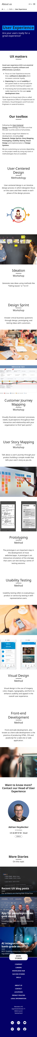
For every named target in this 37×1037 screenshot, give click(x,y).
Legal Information (18, 998)
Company (18, 964)
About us (18, 985)
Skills (11, 9)
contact (18, 989)
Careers (18, 967)
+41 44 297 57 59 (16, 833)
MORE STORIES (18, 957)
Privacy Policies (18, 995)
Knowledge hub (18, 971)
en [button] (30, 4)
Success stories (18, 974)
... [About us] (6, 9)
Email (25, 833)
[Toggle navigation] (34, 4)
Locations (18, 992)
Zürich (18, 836)
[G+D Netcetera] (2, 9)
